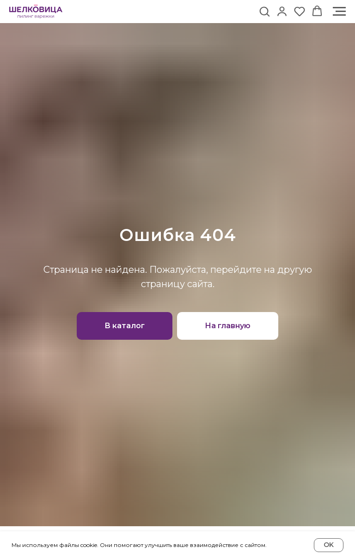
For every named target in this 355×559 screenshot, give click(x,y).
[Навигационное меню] (339, 11)
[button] (264, 11)
